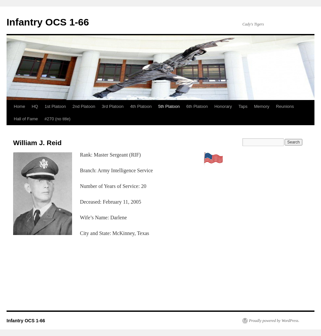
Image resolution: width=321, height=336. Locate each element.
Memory (261, 106)
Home (19, 106)
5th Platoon (169, 106)
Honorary (223, 106)
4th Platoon (141, 106)
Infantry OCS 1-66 (48, 22)
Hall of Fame (26, 118)
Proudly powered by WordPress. (274, 320)
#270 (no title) (58, 118)
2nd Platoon (83, 106)
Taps (242, 106)
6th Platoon (197, 106)
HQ (35, 106)
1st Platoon (55, 106)
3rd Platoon (113, 106)
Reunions (285, 106)
